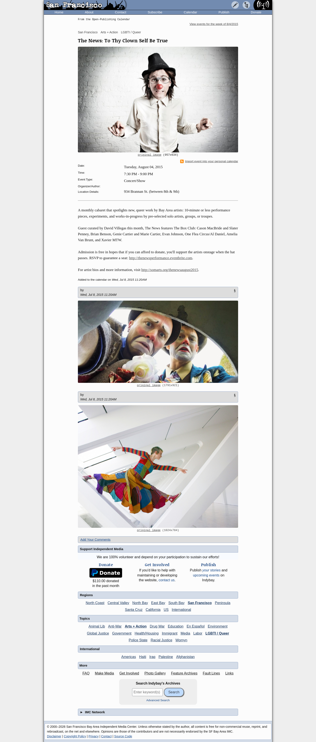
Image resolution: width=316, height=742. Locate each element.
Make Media (104, 673)
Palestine (165, 657)
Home (59, 12)
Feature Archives (184, 673)
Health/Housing (147, 633)
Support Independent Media (101, 549)
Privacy (93, 736)
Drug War (157, 626)
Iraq (152, 657)
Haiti (142, 657)
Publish (224, 12)
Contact (120, 12)
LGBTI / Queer (131, 32)
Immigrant (169, 633)
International (181, 610)
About (89, 12)
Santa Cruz (133, 610)
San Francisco (87, 32)
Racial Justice (161, 640)
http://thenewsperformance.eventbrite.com (160, 258)
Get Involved (129, 673)
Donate (256, 12)
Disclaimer (54, 736)
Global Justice (98, 633)
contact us (167, 580)
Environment (218, 626)
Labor (197, 633)
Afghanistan (185, 657)
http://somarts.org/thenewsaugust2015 (169, 270)
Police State (138, 640)
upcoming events (206, 575)
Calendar (190, 12)
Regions (86, 595)
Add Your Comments (95, 539)
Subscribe (155, 12)
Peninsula (222, 603)
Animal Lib (96, 626)
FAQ (86, 673)
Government (121, 633)
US (166, 610)
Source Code (123, 736)
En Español (196, 626)
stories (211, 570)
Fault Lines (211, 673)
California (153, 610)
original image (150, 155)
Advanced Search (158, 700)
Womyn (181, 640)
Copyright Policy (75, 736)
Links (229, 673)
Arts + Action (109, 32)
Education (175, 626)
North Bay (140, 603)
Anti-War (115, 626)
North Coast (95, 603)
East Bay (158, 603)
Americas (128, 657)
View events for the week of (214, 24)
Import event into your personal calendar (209, 161)
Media (185, 633)
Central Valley (118, 603)
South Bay (176, 603)
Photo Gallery (155, 673)
